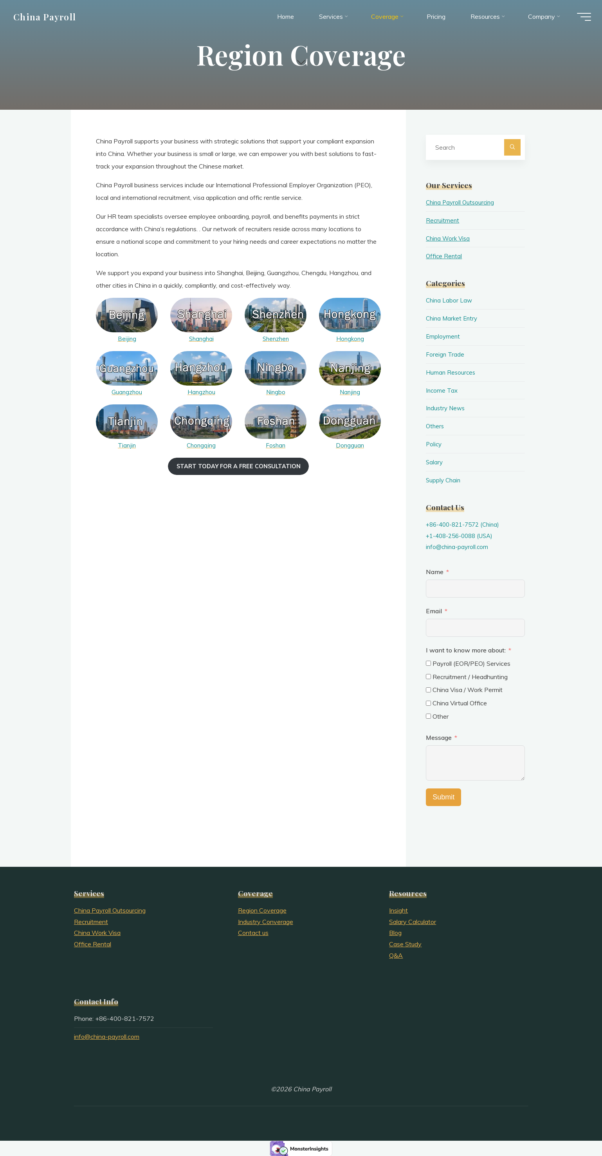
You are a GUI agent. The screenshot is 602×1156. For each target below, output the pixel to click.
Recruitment (443, 220)
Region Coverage (262, 910)
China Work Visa (449, 238)
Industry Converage (265, 921)
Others (435, 426)
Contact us (253, 933)
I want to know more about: (466, 650)
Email (434, 611)
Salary (434, 462)
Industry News (446, 408)
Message (439, 737)
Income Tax (442, 390)
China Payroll (49, 18)
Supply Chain (444, 480)
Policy (434, 444)
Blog (395, 933)
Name (434, 572)
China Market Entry (453, 318)
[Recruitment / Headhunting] (428, 676)
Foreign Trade (445, 354)
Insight (398, 910)
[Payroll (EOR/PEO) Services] (428, 663)
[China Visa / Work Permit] (428, 689)
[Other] (428, 716)
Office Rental (444, 256)
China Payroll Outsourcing (461, 202)
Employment (443, 336)
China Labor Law (450, 300)
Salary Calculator (412, 921)
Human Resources (451, 372)
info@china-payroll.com (458, 547)
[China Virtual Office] (428, 702)
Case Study (405, 944)
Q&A (396, 955)
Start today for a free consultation (239, 465)
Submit (443, 797)
